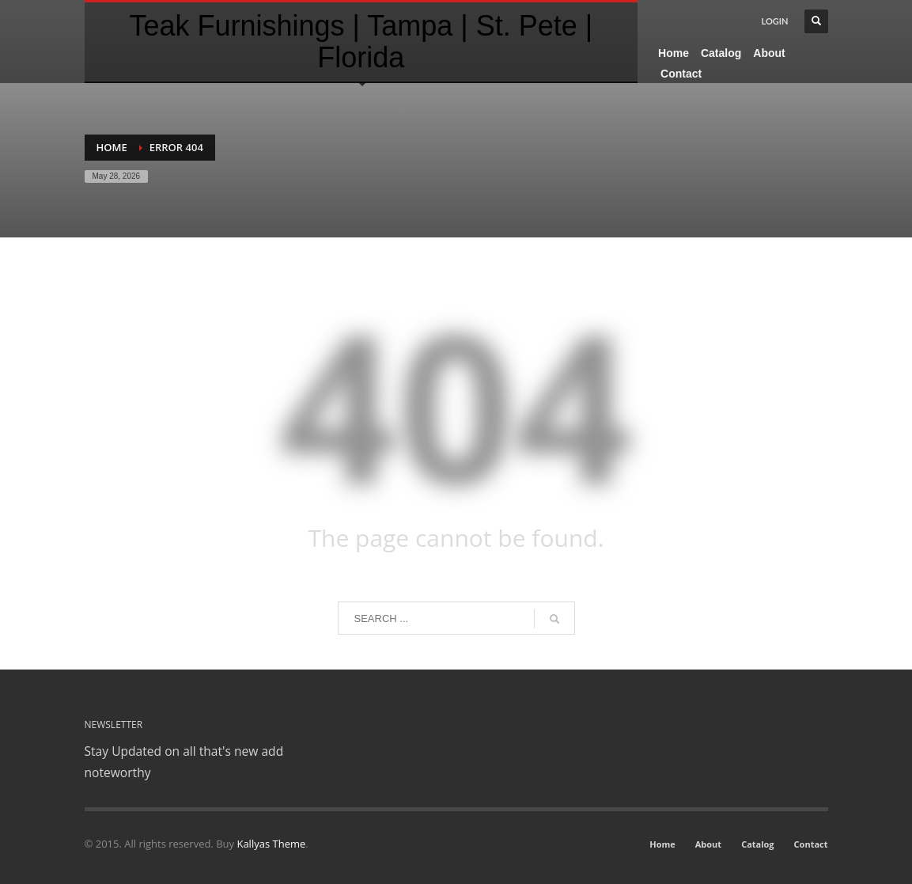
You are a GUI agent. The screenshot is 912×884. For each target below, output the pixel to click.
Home (111, 147)
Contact (811, 844)
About (708, 844)
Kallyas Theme (271, 844)
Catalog (757, 844)
